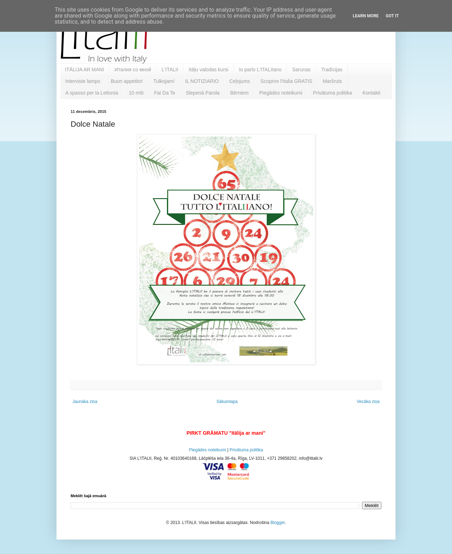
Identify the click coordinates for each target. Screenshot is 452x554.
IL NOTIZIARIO (202, 81)
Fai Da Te (164, 93)
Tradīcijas (332, 69)
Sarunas (301, 69)
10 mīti (136, 93)
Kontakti (372, 93)
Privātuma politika (332, 93)
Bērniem (239, 93)
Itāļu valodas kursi (208, 69)
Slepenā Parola (203, 93)
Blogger (277, 522)
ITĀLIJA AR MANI (84, 69)
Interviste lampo (82, 81)
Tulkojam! (163, 81)
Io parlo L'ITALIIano (260, 69)
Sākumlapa (227, 401)
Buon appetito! (127, 81)
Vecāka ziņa (368, 401)
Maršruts (332, 81)
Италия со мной (132, 69)
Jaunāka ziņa (84, 401)
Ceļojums (239, 81)
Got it (392, 15)
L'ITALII (170, 69)
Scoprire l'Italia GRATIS (286, 81)
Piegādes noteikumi (280, 93)
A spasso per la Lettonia (91, 93)
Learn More (366, 15)
